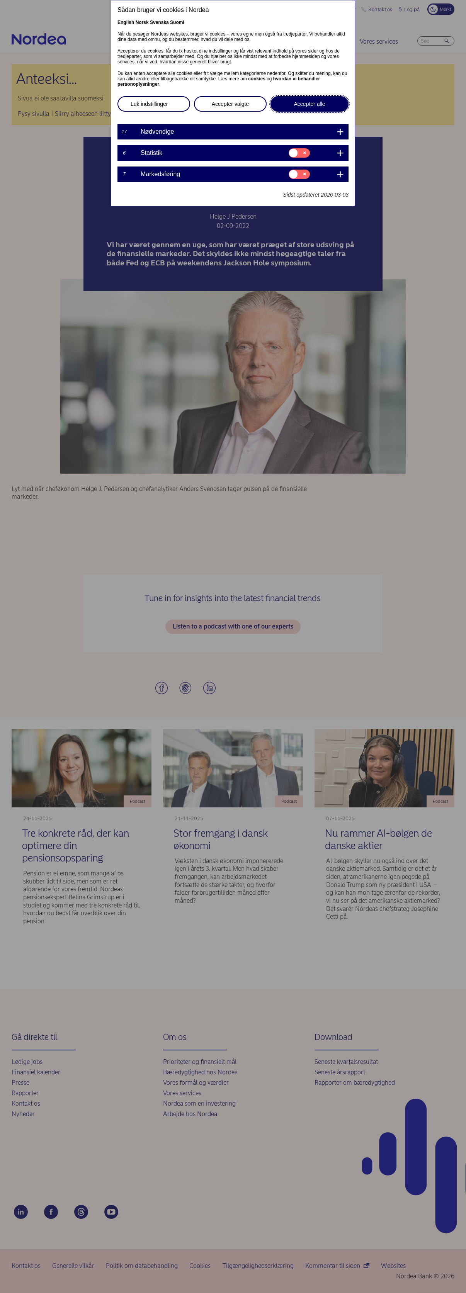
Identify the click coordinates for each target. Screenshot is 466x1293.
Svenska (159, 22)
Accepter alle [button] (309, 104)
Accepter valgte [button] (230, 104)
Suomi (177, 22)
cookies (256, 79)
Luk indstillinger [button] (149, 104)
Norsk (142, 22)
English (125, 22)
